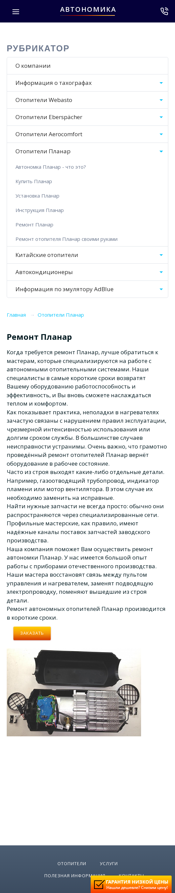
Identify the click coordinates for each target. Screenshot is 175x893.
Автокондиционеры (44, 272)
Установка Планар (37, 195)
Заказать (32, 633)
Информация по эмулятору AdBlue (64, 289)
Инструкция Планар (39, 210)
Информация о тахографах (53, 83)
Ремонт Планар (34, 224)
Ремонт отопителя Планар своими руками (66, 238)
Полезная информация (74, 876)
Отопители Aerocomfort (48, 134)
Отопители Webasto (43, 100)
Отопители (71, 863)
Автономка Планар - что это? (50, 166)
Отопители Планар (43, 151)
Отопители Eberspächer (48, 117)
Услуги (109, 863)
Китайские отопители (46, 255)
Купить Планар (33, 181)
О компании (33, 65)
